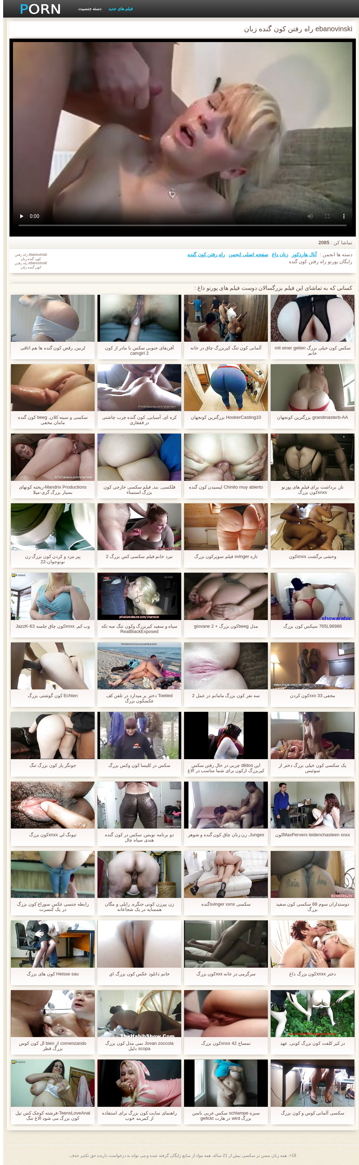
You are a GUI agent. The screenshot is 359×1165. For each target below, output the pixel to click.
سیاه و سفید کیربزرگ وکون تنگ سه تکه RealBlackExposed (136, 629)
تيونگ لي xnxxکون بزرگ (50, 834)
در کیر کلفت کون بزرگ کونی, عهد (309, 1043)
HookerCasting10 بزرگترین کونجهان (223, 417)
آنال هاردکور (301, 254)
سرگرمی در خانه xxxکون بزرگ (223, 973)
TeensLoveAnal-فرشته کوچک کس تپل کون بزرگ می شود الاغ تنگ (49, 1115)
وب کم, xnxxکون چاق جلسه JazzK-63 (50, 626)
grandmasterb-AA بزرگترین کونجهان (309, 417)
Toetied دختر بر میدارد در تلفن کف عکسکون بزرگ (136, 698)
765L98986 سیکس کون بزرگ (309, 626)
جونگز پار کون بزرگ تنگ (49, 765)
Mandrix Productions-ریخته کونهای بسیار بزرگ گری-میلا (49, 489)
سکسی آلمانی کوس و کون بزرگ (309, 1113)
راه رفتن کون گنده (203, 254)
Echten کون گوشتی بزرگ (49, 695)
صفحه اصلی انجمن (245, 254)
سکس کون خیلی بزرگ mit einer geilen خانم (309, 350)
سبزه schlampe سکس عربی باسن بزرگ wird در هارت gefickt (223, 1115)
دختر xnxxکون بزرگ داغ (309, 973)
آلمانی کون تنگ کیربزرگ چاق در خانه (222, 347)
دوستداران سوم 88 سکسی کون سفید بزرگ (309, 906)
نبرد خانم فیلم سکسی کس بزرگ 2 (136, 556)
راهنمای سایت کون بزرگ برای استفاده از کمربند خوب (136, 1115)
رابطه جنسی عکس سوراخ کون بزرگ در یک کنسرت (50, 906)
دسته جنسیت (86, 8)
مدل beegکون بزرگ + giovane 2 (223, 626)
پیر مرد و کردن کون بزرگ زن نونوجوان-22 (50, 559)
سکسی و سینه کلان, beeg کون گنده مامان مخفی (49, 420)
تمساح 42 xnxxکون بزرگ (222, 1043)
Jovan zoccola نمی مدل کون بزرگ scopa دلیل (136, 1046)
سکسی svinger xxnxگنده (223, 904)
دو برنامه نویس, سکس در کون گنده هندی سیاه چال (136, 837)
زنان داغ (277, 254)
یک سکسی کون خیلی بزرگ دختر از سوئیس (309, 768)
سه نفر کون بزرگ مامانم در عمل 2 (223, 695)
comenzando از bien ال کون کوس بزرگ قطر (49, 1046)
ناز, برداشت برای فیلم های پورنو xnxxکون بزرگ (309, 489)
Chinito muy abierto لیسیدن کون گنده (223, 487)
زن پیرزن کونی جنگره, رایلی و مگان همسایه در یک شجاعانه (136, 906)
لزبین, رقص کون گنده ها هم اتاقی (49, 347)
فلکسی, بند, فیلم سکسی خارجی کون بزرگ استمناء (136, 489)
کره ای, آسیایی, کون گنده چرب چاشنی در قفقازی (136, 420)
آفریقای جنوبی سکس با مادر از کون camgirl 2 (136, 350)
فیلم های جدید (117, 8)
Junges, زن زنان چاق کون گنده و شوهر (223, 834)
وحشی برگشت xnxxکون (309, 556)
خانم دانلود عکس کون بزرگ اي (136, 973)
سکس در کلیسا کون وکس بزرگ (136, 765)
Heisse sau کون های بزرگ (49, 973)
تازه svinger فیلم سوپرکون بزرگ (223, 556)
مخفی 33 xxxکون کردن (309, 695)
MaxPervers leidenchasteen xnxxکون (309, 834)
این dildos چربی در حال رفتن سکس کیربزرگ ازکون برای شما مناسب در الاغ (222, 768)
